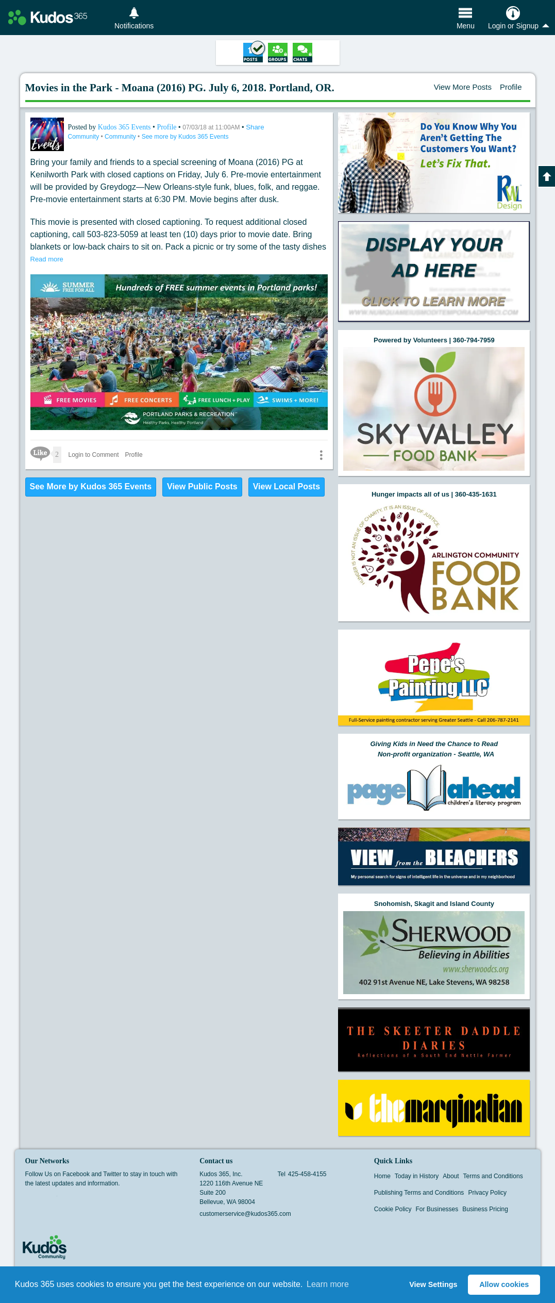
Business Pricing (485, 1209)
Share (255, 127)
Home (382, 1176)
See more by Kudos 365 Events (185, 136)
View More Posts (463, 87)
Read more (46, 259)
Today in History (417, 1176)
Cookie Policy (393, 1209)
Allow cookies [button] (504, 1284)
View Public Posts (202, 486)
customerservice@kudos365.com (245, 1213)
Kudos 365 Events (125, 127)
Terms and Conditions (493, 1176)
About (451, 1176)
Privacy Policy (487, 1192)
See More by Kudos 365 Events (91, 486)
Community (84, 136)
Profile (511, 87)
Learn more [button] (328, 1284)
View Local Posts (286, 486)
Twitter (50, 1199)
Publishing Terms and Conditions (419, 1192)
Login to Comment (94, 454)
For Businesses (437, 1209)
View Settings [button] (433, 1284)
